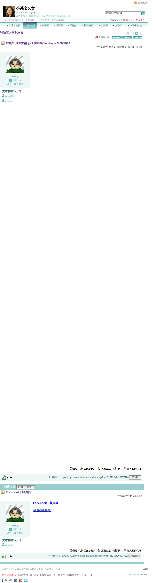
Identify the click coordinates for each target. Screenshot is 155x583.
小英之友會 (25, 8)
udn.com (144, 574)
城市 (11, 20)
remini (25, 12)
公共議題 (30, 20)
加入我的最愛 (48, 16)
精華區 (44, 25)
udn (4, 20)
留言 (9, 84)
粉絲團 (8, 580)
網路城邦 (143, 2)
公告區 (103, 25)
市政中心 (134, 25)
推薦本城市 (34, 16)
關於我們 (23, 574)
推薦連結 (87, 25)
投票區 (58, 25)
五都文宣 (17, 32)
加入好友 (18, 84)
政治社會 (19, 20)
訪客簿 (116, 25)
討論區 (30, 25)
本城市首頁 (13, 25)
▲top (145, 568)
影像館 (72, 25)
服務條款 (46, 574)
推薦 (139, 47)
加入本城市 (21, 16)
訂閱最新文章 (63, 16)
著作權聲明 (59, 574)
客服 (83, 574)
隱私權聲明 (73, 574)
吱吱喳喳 (10, 96)
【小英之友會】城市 (46, 20)
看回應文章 (102, 37)
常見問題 (34, 574)
